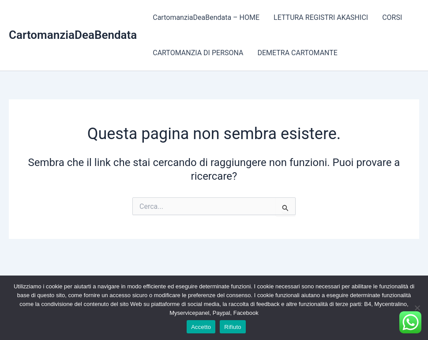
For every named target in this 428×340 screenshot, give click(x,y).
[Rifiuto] (417, 307)
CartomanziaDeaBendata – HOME (206, 17)
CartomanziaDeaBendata (73, 35)
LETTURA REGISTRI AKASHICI (321, 17)
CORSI (392, 17)
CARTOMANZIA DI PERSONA (198, 53)
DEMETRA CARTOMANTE (297, 53)
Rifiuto (232, 327)
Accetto (201, 327)
